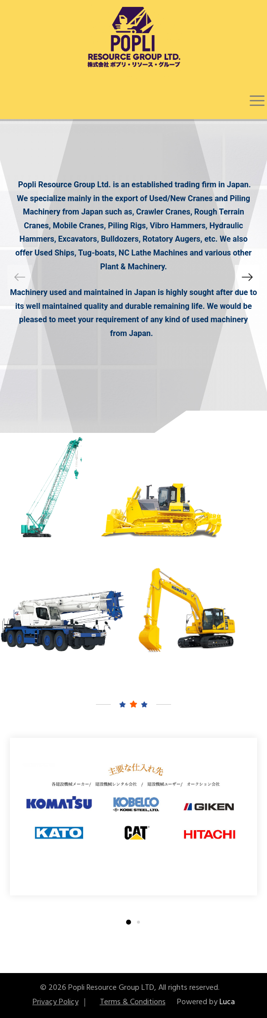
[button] (247, 277)
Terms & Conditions (133, 1002)
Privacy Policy (56, 1002)
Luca (227, 1002)
